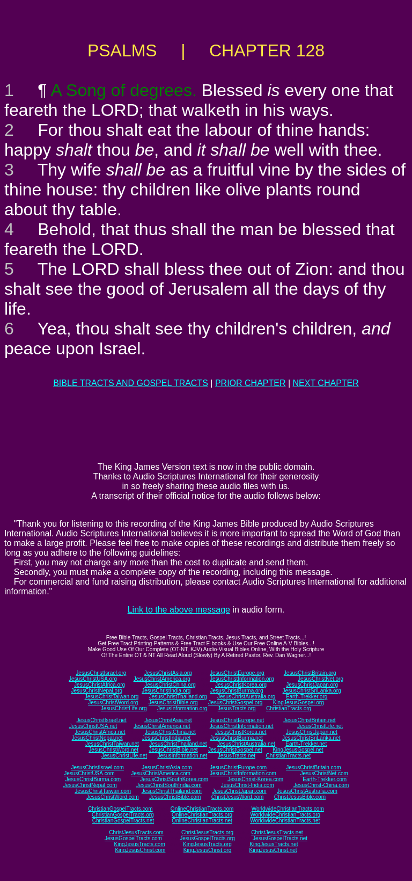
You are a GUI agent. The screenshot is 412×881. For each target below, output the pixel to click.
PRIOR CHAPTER (250, 383)
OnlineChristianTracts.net (202, 821)
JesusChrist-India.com (247, 785)
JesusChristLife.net (320, 726)
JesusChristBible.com (175, 797)
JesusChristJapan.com (239, 791)
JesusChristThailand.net (178, 744)
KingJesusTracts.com (139, 844)
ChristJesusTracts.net (277, 832)
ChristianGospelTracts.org (123, 815)
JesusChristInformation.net (242, 726)
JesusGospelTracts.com (133, 838)
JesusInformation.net (182, 756)
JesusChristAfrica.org (99, 685)
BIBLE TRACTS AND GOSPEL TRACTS (130, 383)
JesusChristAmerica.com (160, 773)
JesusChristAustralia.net (246, 744)
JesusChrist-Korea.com (255, 779)
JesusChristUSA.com (89, 773)
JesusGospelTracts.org (207, 838)
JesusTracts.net (236, 756)
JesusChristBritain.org (310, 673)
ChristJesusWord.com (237, 797)
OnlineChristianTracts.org (202, 815)
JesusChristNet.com (324, 773)
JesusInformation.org (182, 708)
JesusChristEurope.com (238, 767)
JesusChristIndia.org (166, 691)
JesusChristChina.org (170, 685)
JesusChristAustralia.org (246, 697)
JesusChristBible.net (173, 750)
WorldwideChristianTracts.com (288, 809)
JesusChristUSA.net (93, 726)
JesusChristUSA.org (93, 679)
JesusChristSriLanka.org (312, 691)
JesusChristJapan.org (312, 685)
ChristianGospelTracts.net (123, 821)
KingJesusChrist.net (273, 850)
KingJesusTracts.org (207, 844)
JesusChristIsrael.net (101, 720)
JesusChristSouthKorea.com (174, 779)
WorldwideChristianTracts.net (285, 821)
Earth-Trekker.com (325, 779)
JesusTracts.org (237, 708)
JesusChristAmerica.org (162, 679)
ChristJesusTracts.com (136, 832)
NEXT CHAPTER (326, 383)
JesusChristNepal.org (96, 691)
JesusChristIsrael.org (101, 673)
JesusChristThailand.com (172, 791)
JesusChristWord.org (113, 702)
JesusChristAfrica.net (100, 732)
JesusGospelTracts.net (280, 838)
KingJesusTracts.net (273, 844)
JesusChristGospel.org (235, 702)
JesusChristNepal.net (97, 738)
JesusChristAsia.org (168, 673)
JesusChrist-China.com (321, 785)
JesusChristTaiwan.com (103, 791)
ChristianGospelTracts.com (120, 809)
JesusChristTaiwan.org (112, 697)
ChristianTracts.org (288, 708)
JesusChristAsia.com (167, 767)
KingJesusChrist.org (207, 850)
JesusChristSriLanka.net (311, 738)
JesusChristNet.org (320, 679)
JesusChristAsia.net (168, 720)
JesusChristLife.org (124, 708)
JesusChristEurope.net (237, 720)
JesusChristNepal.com (90, 785)
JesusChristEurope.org (237, 673)
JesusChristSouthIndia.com (169, 785)
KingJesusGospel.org (298, 702)
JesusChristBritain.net (309, 720)
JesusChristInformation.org (242, 679)
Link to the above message (179, 609)
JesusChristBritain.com (313, 767)
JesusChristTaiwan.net (112, 744)
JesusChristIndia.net (166, 738)
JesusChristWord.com (112, 797)
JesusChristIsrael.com (97, 767)
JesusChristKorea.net (241, 732)
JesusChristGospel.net (235, 750)
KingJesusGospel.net (298, 750)
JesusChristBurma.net (236, 738)
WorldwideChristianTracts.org (285, 815)
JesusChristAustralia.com (307, 791)
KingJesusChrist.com (140, 850)
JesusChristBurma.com (93, 779)
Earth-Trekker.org (306, 697)
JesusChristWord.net (113, 750)
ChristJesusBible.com (300, 797)
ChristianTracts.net (288, 756)
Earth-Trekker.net (306, 744)
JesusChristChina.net (170, 732)
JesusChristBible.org (173, 702)
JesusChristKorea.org (241, 685)
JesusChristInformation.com (243, 773)
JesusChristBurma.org (236, 691)
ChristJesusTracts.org (207, 832)
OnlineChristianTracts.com (202, 809)
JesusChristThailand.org (178, 697)
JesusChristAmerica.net (162, 726)
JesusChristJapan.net (311, 732)
